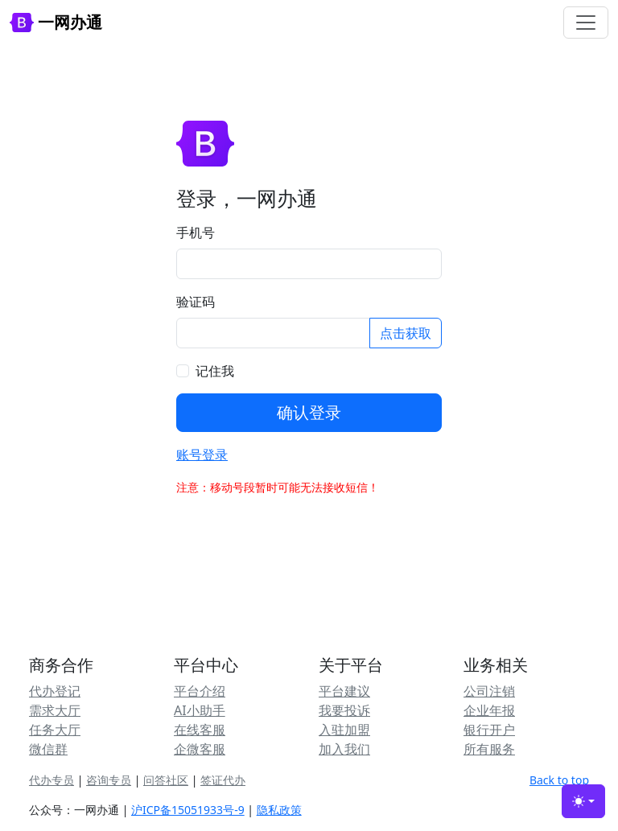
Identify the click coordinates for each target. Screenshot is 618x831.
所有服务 (489, 749)
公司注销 (489, 691)
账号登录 (202, 454)
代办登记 (54, 691)
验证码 (195, 302)
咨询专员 (108, 780)
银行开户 (489, 729)
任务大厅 (54, 729)
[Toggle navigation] (585, 22)
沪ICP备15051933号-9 (188, 809)
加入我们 (344, 749)
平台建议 (344, 691)
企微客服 (199, 749)
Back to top (559, 780)
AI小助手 (199, 710)
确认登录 (309, 412)
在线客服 (199, 729)
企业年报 (489, 710)
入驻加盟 (344, 729)
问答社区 (165, 780)
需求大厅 (54, 710)
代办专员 (51, 780)
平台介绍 (199, 691)
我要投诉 (344, 710)
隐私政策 (279, 809)
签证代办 (222, 780)
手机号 (195, 232)
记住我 (215, 371)
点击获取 (405, 333)
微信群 (48, 749)
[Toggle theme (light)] (583, 801)
